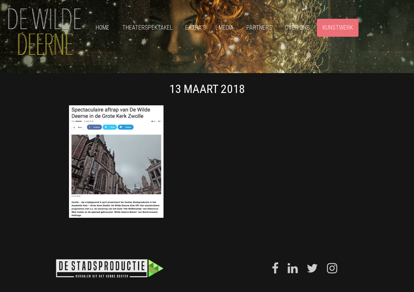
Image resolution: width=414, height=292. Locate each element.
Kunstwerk (337, 27)
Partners (259, 27)
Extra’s (195, 27)
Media (226, 27)
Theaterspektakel (147, 27)
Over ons (297, 27)
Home (103, 27)
